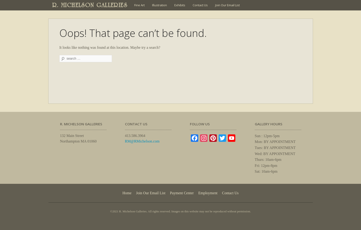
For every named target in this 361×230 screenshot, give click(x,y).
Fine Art (139, 5)
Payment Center (182, 193)
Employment (207, 193)
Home (126, 193)
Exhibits (179, 5)
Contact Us (200, 5)
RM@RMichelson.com (142, 141)
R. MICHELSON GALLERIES (90, 5)
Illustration (159, 5)
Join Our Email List (227, 5)
